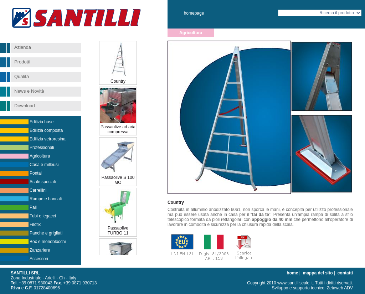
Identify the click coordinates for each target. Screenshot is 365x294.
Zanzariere (40, 250)
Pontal (36, 173)
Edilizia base (41, 121)
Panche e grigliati (46, 233)
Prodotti (22, 62)
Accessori (39, 258)
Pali (33, 207)
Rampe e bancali (46, 198)
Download (24, 105)
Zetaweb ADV (340, 287)
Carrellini (38, 190)
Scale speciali (43, 181)
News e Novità (29, 91)
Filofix (35, 224)
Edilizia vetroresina (48, 138)
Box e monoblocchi (48, 241)
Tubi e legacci (43, 215)
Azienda (22, 47)
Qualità (21, 76)
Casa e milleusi (44, 164)
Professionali (42, 147)
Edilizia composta (46, 130)
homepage (194, 13)
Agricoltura (40, 156)
